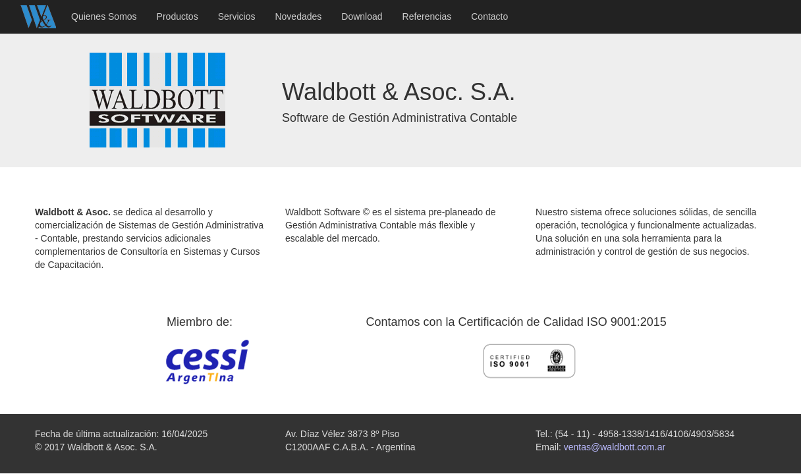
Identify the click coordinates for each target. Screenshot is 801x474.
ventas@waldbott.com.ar (614, 447)
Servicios (237, 16)
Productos (177, 16)
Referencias (427, 16)
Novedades (298, 16)
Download (361, 16)
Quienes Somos (104, 16)
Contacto (489, 16)
